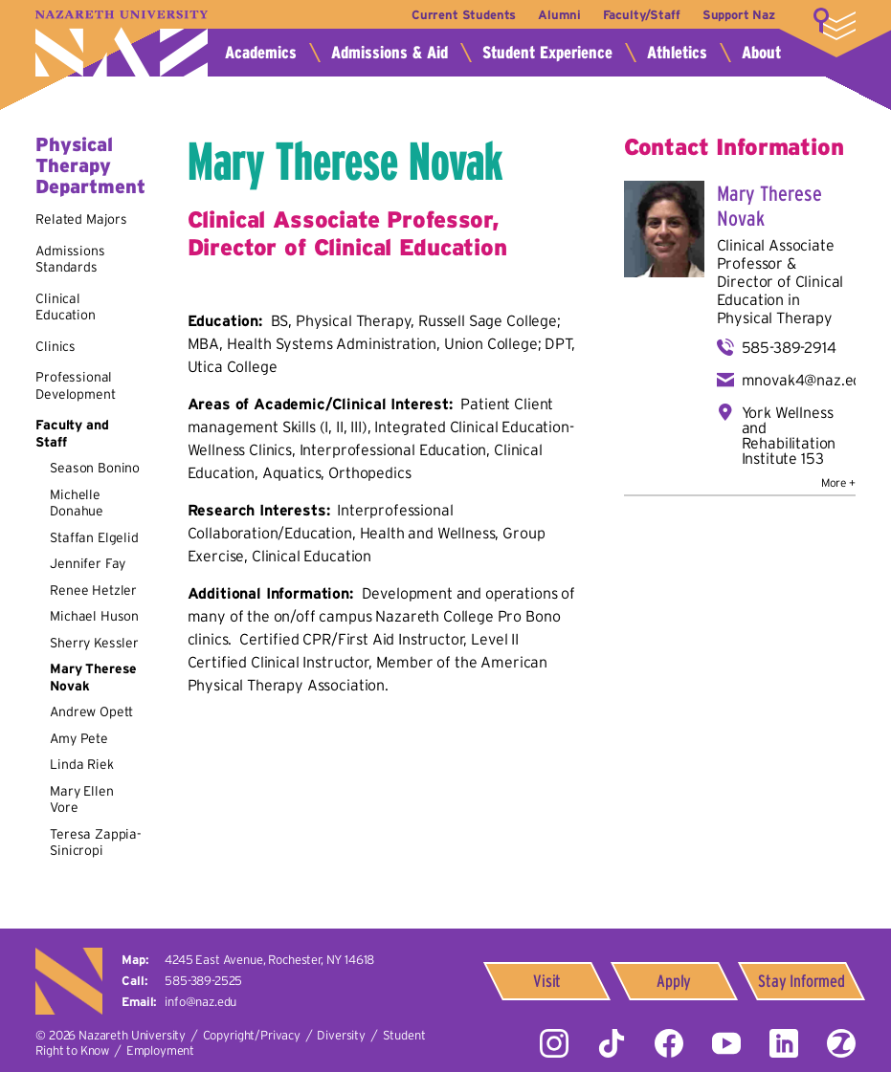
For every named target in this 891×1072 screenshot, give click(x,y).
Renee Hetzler (93, 590)
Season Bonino (95, 467)
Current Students (464, 15)
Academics (261, 52)
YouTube (726, 1043)
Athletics (677, 52)
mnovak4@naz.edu (806, 379)
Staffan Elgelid (94, 537)
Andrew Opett (91, 711)
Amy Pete (79, 738)
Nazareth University (121, 44)
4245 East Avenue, (269, 959)
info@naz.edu (200, 1002)
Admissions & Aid (389, 52)
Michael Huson (94, 616)
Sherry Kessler (94, 642)
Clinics (55, 346)
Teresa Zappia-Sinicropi (96, 842)
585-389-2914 (789, 347)
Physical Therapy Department (90, 165)
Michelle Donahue (76, 503)
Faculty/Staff (641, 15)
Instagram (554, 1043)
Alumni (559, 15)
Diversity (341, 1035)
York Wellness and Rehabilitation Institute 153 (789, 435)
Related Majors (81, 219)
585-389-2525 (203, 981)
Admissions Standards (69, 259)
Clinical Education (65, 307)
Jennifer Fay (87, 563)
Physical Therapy (775, 317)
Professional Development (75, 385)
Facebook (669, 1043)
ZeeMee (841, 1043)
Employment (160, 1050)
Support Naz (738, 15)
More (834, 24)
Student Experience (547, 52)
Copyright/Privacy (252, 1035)
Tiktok (611, 1043)
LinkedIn (783, 1043)
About (761, 52)
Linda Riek (81, 764)
